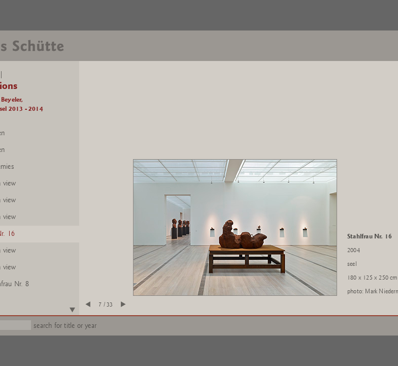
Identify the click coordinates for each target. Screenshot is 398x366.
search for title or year (65, 325)
